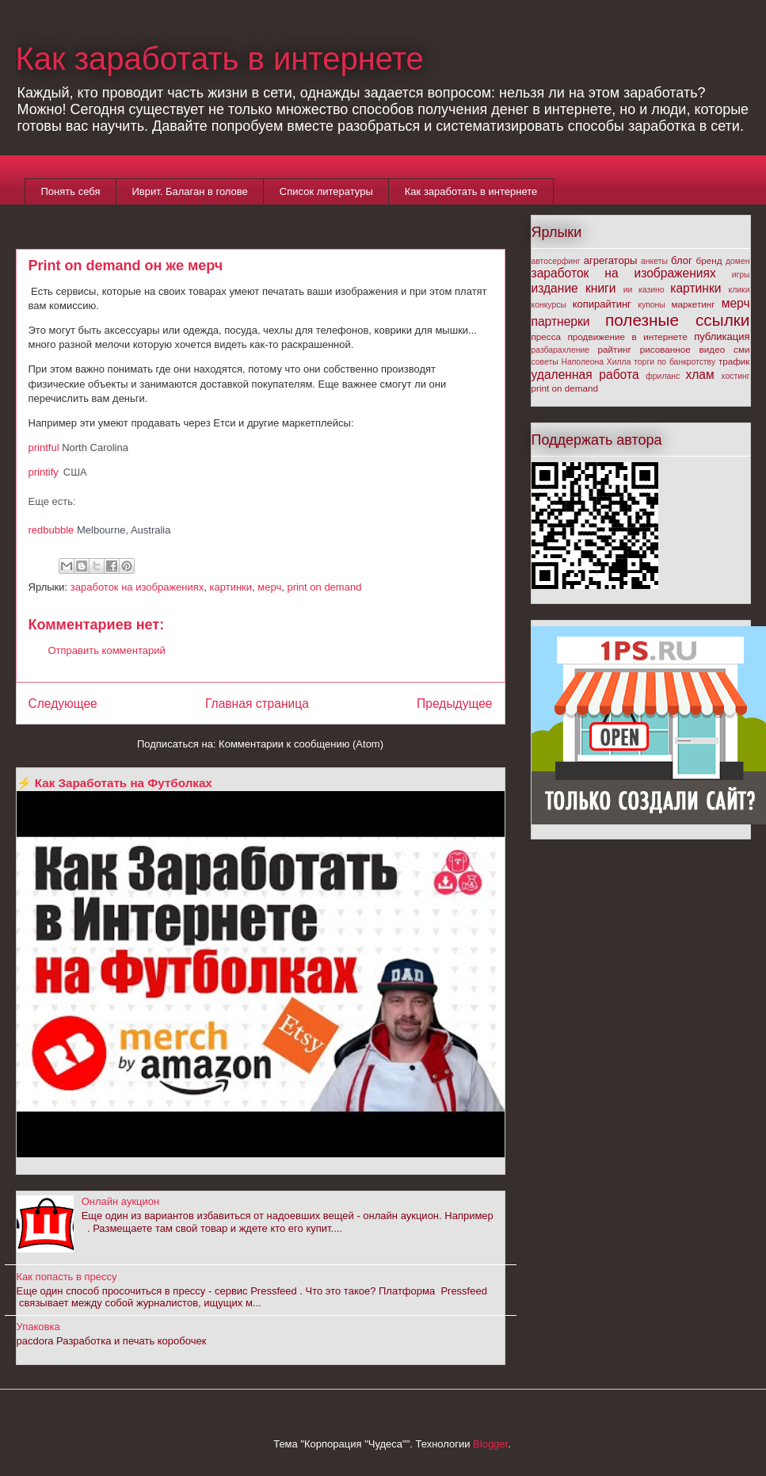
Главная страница (257, 703)
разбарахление (561, 350)
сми (741, 349)
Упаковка (38, 1327)
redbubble (51, 530)
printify (44, 472)
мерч (269, 587)
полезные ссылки (677, 320)
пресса (547, 336)
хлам (699, 374)
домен (738, 261)
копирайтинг (602, 304)
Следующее (63, 703)
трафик (734, 361)
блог (681, 260)
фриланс (663, 376)
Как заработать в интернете (220, 58)
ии (628, 289)
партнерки (561, 321)
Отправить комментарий (107, 650)
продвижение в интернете (628, 336)
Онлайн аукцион (121, 1201)
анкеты (654, 261)
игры (741, 274)
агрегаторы (610, 260)
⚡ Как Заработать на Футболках (114, 783)
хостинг (735, 376)
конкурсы (549, 304)
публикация (721, 336)
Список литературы (326, 191)
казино (651, 289)
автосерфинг (556, 261)
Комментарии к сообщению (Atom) (301, 744)
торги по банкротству (674, 362)
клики (739, 289)
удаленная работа (585, 374)
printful (44, 447)
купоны (651, 304)
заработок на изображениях (137, 587)
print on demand (324, 587)
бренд (709, 260)
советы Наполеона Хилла (581, 362)
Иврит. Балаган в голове (189, 191)
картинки (231, 587)
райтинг (614, 349)
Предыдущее (454, 703)
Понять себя (71, 191)
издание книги (574, 288)
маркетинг (693, 304)
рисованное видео (682, 349)
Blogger (490, 1444)
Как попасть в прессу (67, 1277)
